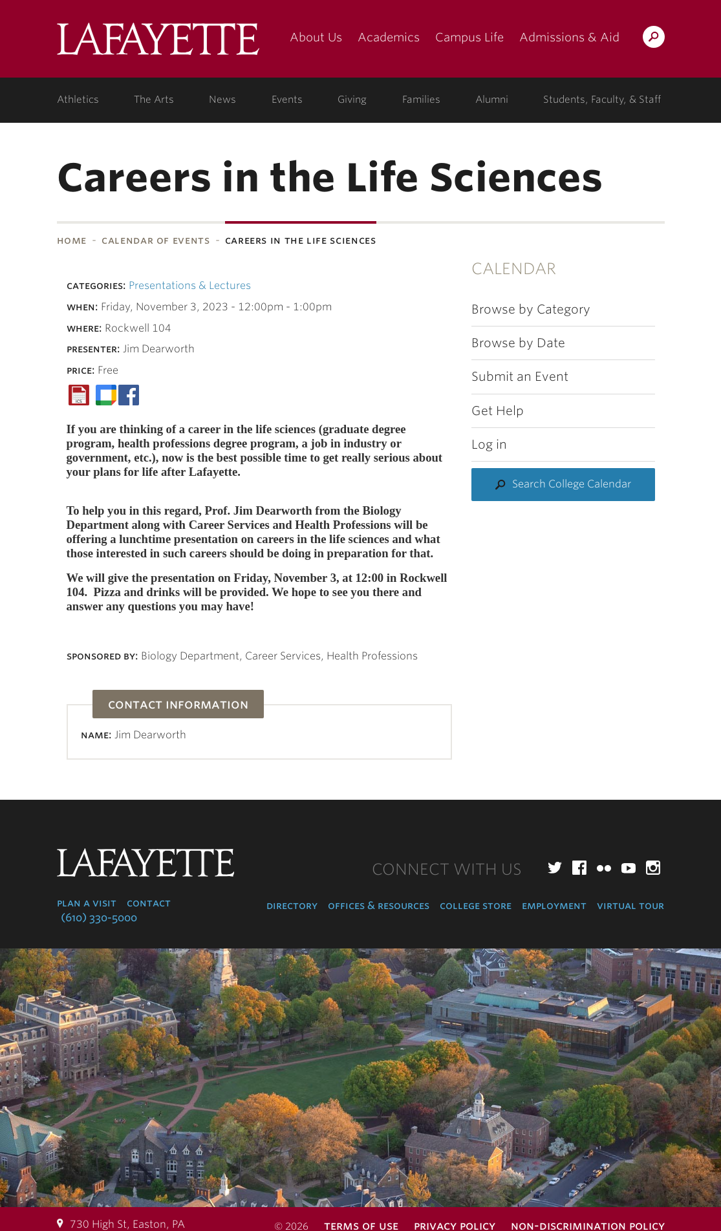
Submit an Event (519, 376)
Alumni (491, 99)
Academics (389, 37)
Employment (554, 905)
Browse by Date (518, 343)
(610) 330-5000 (99, 918)
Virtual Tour (630, 905)
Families (421, 99)
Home (72, 240)
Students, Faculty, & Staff (602, 99)
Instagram (653, 868)
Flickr (604, 868)
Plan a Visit (86, 903)
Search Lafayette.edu (654, 39)
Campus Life (469, 37)
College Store (475, 905)
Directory (291, 905)
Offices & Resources (378, 905)
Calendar (513, 268)
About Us (316, 37)
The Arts (154, 99)
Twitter (555, 868)
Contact (149, 903)
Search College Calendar (571, 484)
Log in (489, 444)
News (222, 99)
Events (287, 99)
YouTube (629, 868)
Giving (352, 99)
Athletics (78, 99)
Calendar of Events (156, 240)
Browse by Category (530, 309)
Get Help (497, 410)
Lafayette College (158, 43)
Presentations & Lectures (190, 285)
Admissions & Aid (569, 37)
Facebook (579, 868)
